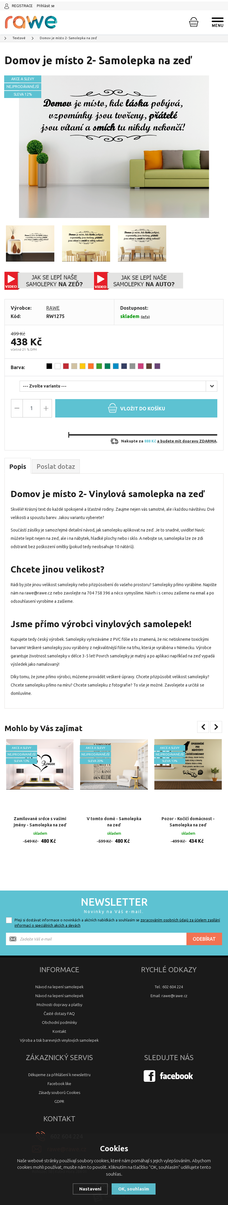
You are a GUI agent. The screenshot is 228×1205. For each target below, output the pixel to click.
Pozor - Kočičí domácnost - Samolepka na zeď (188, 815)
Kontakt (59, 1025)
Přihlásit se (46, 6)
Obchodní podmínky (59, 1016)
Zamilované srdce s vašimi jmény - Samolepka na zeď (40, 815)
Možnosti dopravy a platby (59, 999)
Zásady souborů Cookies (59, 1086)
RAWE (53, 308)
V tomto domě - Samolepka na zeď (114, 815)
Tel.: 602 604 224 (169, 981)
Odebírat (204, 933)
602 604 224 (66, 1130)
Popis (17, 466)
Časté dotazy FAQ (59, 1007)
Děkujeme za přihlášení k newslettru (59, 1069)
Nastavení (90, 1188)
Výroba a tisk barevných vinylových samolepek (59, 1034)
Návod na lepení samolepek (59, 981)
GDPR (59, 1095)
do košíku (136, 408)
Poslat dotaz (56, 466)
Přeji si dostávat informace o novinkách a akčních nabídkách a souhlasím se (117, 916)
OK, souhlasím (133, 1188)
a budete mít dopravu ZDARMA (186, 441)
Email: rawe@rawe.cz (169, 990)
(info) (145, 317)
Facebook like (59, 1078)
